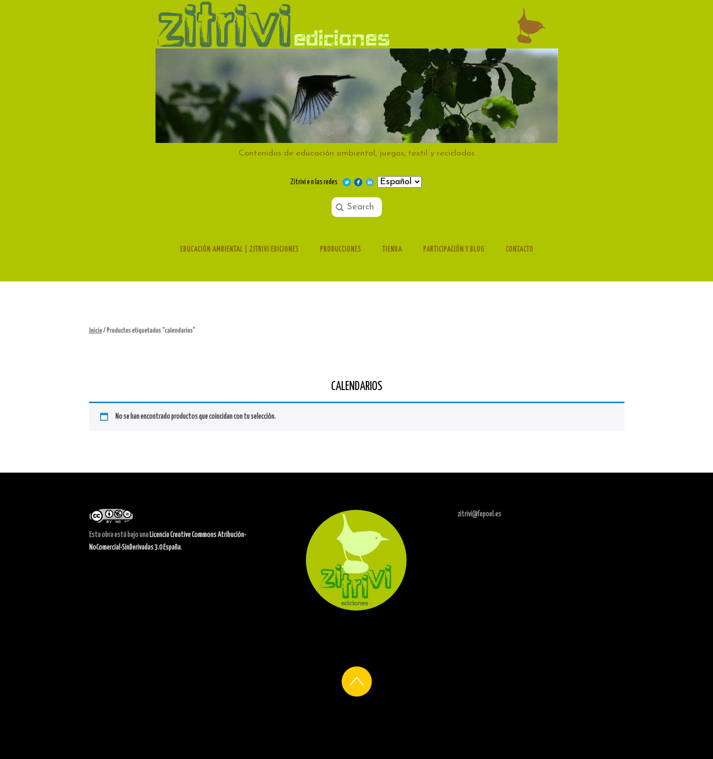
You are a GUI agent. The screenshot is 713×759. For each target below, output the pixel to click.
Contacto (519, 249)
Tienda (392, 249)
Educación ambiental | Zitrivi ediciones (239, 249)
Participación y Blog (454, 249)
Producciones (340, 249)
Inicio (95, 331)
